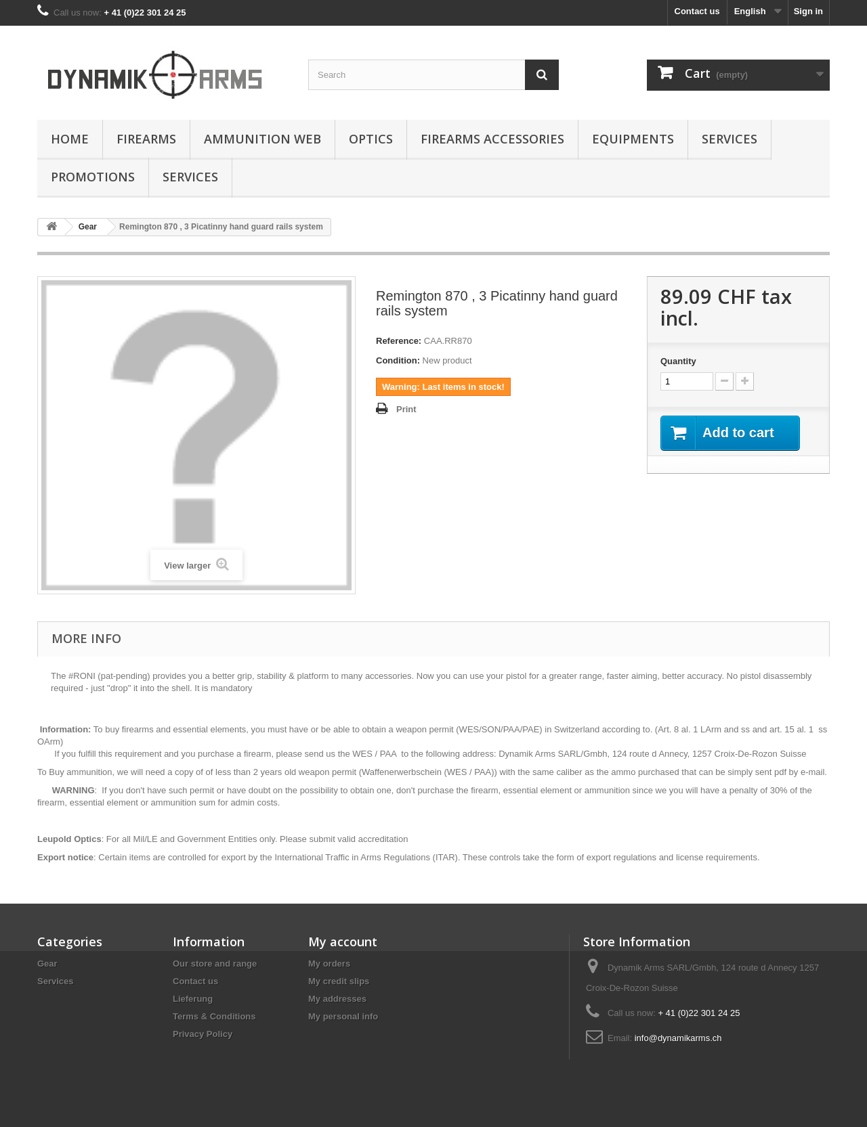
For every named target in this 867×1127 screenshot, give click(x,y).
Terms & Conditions (214, 1016)
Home (70, 139)
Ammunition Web (262, 139)
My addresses (337, 999)
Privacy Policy (202, 1034)
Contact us (697, 11)
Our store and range (215, 963)
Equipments (633, 139)
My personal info (343, 1016)
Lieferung (193, 999)
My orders (329, 963)
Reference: (398, 341)
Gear (47, 963)
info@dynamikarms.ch (678, 1038)
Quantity (678, 361)
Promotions (93, 177)
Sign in (808, 11)
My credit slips (338, 981)
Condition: (398, 360)
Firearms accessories (492, 139)
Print (406, 409)
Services (729, 139)
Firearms (146, 139)
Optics (371, 139)
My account (342, 941)
